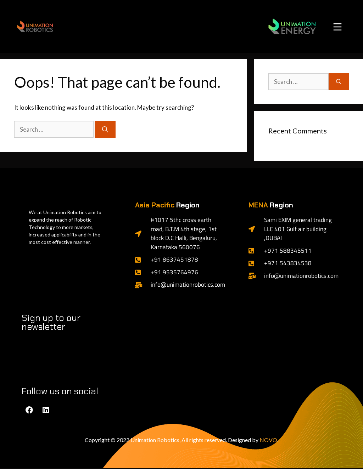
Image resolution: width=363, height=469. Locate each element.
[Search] (105, 130)
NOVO (268, 440)
